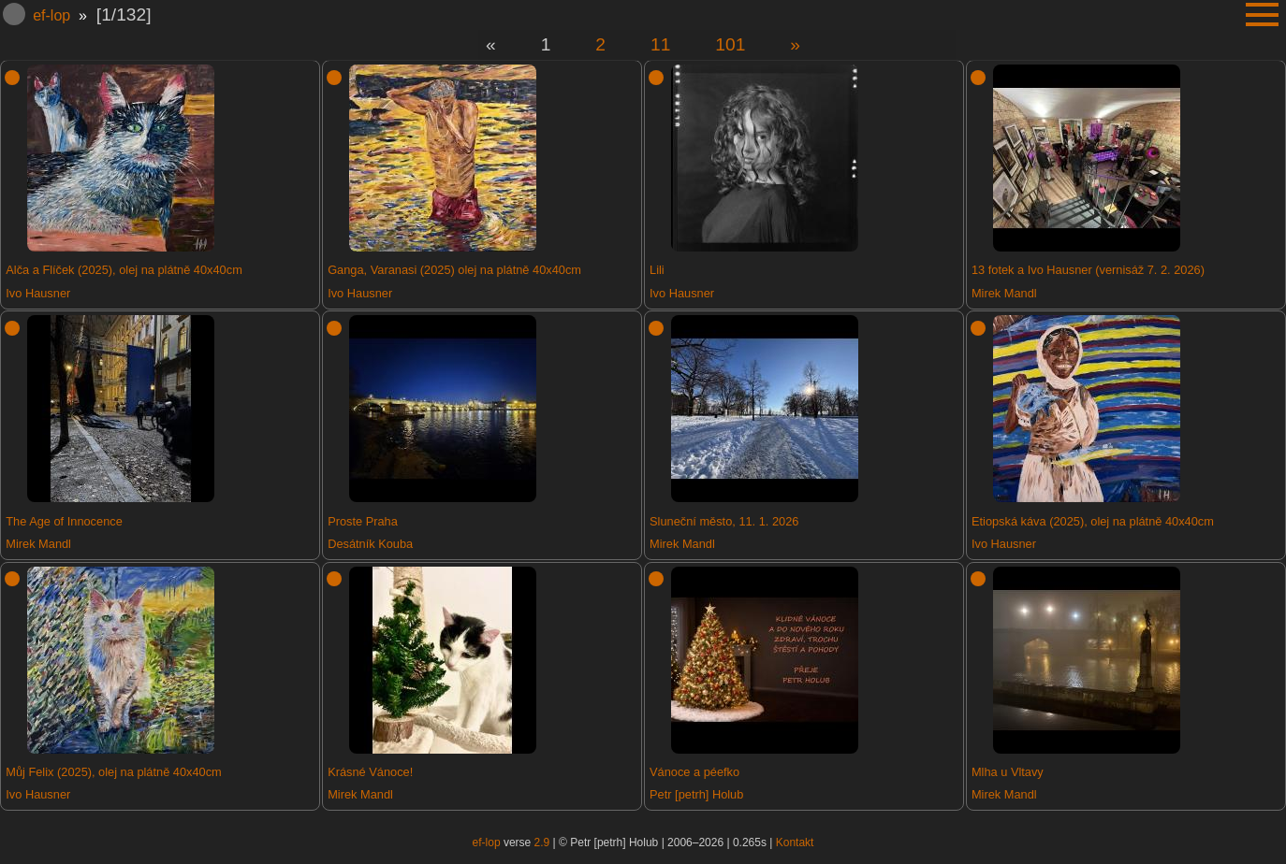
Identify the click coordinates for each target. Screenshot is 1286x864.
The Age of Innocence (64, 521)
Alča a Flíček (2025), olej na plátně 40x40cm (124, 270)
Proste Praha (363, 521)
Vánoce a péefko (694, 772)
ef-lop (51, 15)
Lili (657, 270)
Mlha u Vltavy (1008, 772)
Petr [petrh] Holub (696, 794)
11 (660, 44)
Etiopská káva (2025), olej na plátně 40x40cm (1093, 521)
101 (730, 44)
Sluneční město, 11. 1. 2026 (724, 521)
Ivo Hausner (38, 293)
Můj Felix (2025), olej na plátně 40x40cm (113, 772)
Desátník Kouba (370, 544)
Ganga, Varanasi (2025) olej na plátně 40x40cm (454, 270)
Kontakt (795, 842)
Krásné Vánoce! (370, 772)
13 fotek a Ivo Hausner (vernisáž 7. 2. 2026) (1088, 270)
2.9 (542, 842)
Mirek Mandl (1004, 293)
